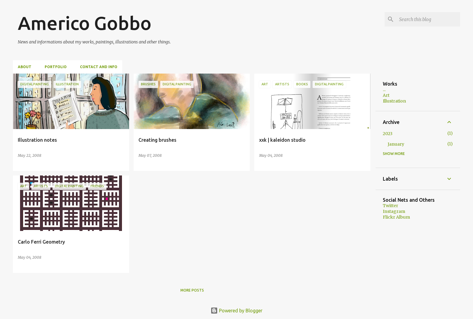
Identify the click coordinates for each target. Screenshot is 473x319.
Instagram (394, 211)
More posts (192, 290)
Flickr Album (396, 217)
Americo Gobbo (84, 22)
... (384, 89)
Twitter (390, 205)
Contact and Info (98, 67)
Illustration (394, 101)
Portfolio (56, 67)
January (396, 144)
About (24, 67)
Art (386, 95)
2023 (387, 133)
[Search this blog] (428, 19)
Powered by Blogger (236, 310)
